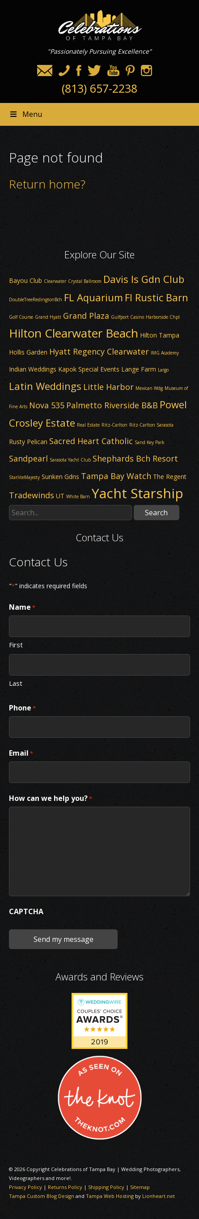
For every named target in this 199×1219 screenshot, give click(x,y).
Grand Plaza (86, 315)
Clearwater (55, 281)
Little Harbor (108, 386)
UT (60, 496)
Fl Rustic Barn (156, 297)
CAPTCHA (26, 911)
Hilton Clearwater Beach (73, 333)
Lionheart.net (158, 1196)
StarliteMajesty (24, 477)
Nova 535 (46, 405)
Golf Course (21, 317)
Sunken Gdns (60, 476)
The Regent (169, 476)
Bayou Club (25, 280)
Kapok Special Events (88, 369)
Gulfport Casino (127, 317)
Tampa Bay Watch (116, 475)
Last (15, 683)
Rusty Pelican (28, 441)
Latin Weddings (45, 386)
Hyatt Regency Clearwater (99, 351)
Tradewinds (31, 495)
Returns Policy (65, 1187)
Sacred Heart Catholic (91, 441)
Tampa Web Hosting (110, 1196)
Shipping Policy (106, 1187)
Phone (22, 708)
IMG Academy (165, 353)
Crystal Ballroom (85, 281)
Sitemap (140, 1187)
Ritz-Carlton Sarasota (151, 425)
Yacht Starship (137, 493)
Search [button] (156, 513)
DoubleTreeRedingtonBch (35, 299)
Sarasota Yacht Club (70, 460)
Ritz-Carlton (114, 425)
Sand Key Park (150, 442)
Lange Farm (138, 369)
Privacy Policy (25, 1187)
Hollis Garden (28, 352)
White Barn (78, 496)
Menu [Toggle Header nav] (25, 114)
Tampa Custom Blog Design (41, 1196)
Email (21, 753)
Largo (163, 370)
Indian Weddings (32, 369)
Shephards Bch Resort (135, 458)
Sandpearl (28, 458)
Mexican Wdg (149, 388)
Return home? (47, 184)
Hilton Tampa (159, 335)
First (16, 644)
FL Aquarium (93, 297)
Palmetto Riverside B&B (112, 405)
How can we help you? (50, 799)
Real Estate (88, 425)
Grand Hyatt (48, 317)
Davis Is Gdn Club (143, 279)
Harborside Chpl (163, 317)
